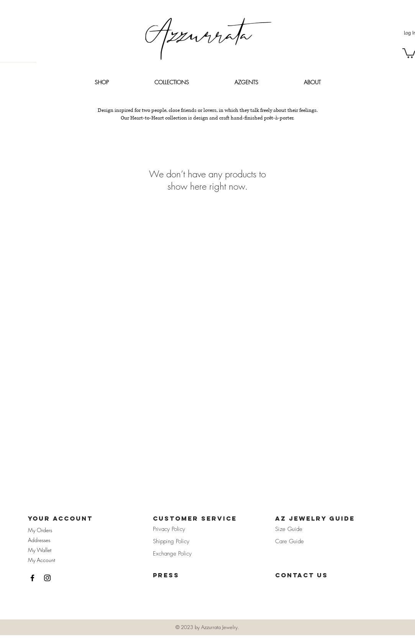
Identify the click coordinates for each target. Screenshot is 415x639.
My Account (41, 560)
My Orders (40, 530)
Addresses (39, 540)
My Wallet (39, 550)
